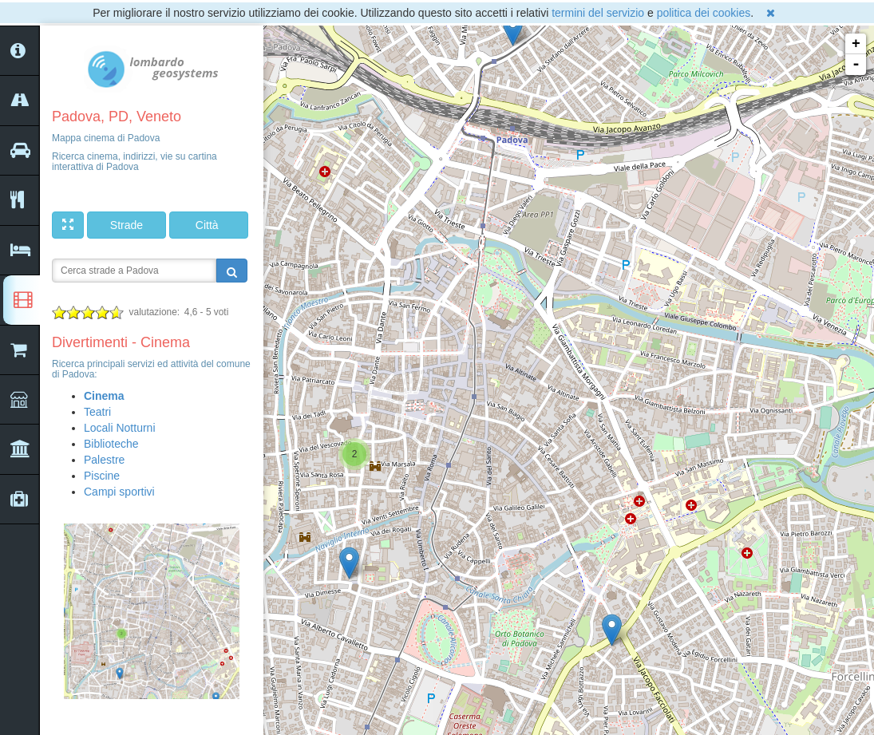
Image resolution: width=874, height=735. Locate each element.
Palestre (104, 459)
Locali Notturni (120, 427)
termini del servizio (598, 12)
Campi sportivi (119, 491)
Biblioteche (111, 443)
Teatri (97, 411)
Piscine (102, 475)
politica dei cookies (704, 12)
